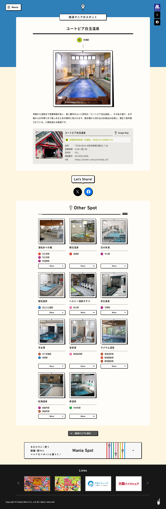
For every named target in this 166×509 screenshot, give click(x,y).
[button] (18, 484)
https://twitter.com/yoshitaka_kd (91, 160)
